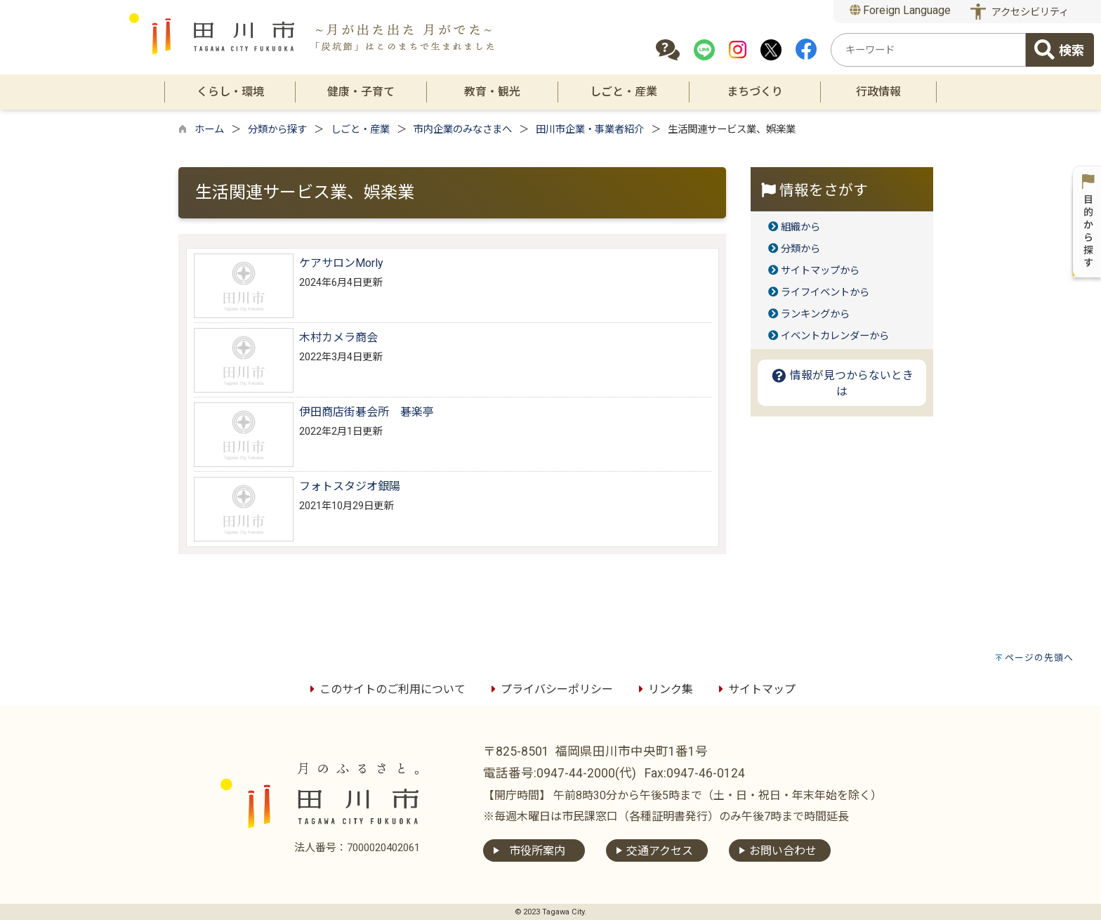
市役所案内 (537, 850)
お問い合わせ (783, 850)
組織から (800, 227)
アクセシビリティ (1030, 12)
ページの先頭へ (1039, 657)
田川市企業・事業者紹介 (590, 130)
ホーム (209, 130)
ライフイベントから (825, 292)
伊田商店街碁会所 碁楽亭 (366, 412)
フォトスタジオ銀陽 (349, 486)
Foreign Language (900, 10)
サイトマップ (755, 689)
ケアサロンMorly (341, 263)
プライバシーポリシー (550, 689)
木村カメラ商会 (338, 337)
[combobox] (928, 50)
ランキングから (815, 314)
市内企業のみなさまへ (463, 130)
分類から (800, 249)
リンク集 (663, 689)
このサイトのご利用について (385, 689)
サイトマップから (820, 271)
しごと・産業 (360, 130)
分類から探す (277, 130)
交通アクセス (659, 850)
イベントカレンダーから (835, 336)
